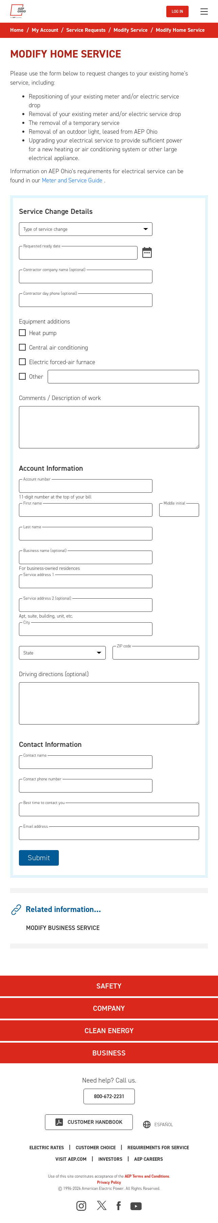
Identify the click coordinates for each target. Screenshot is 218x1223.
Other (36, 377)
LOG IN (177, 11)
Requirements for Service (158, 1147)
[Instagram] (81, 1206)
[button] (145, 252)
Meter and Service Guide (73, 180)
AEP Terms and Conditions (147, 1176)
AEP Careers (148, 1159)
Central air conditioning (58, 347)
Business (109, 1053)
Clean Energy (109, 1031)
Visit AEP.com (71, 1159)
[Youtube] (136, 1205)
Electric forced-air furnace (62, 362)
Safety (109, 986)
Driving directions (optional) (54, 674)
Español (163, 1124)
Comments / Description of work (60, 398)
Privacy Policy (109, 1182)
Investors (110, 1159)
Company (109, 1008)
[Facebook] (119, 1205)
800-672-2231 (109, 1096)
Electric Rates (46, 1147)
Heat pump (42, 333)
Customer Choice (96, 1147)
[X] (102, 1205)
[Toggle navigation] (204, 11)
